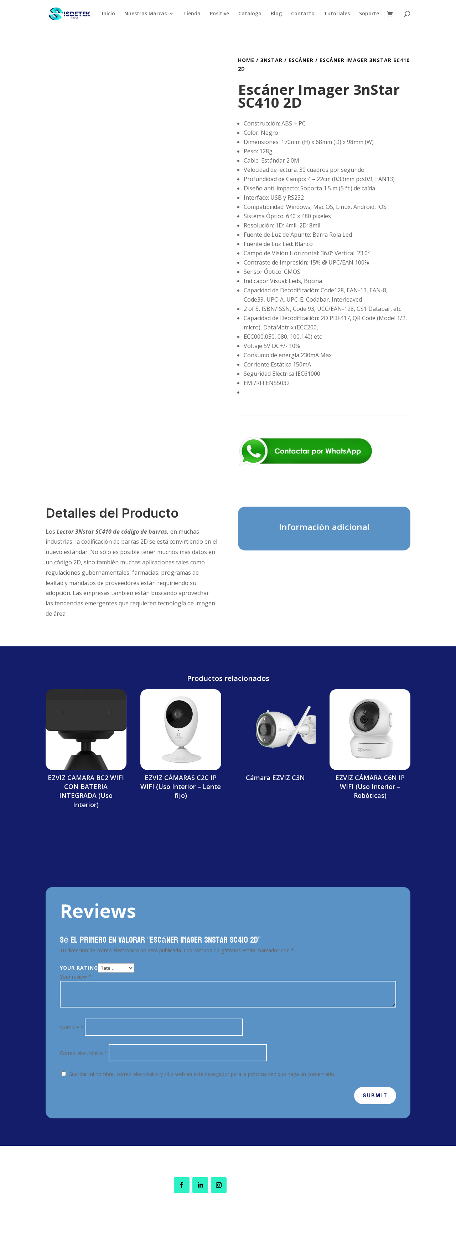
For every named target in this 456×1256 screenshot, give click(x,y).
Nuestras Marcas (145, 14)
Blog (276, 14)
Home (246, 60)
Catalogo (249, 14)
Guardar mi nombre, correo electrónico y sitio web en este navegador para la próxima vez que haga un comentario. (201, 1074)
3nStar (271, 60)
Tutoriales (337, 14)
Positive (219, 14)
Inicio (108, 14)
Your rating (79, 967)
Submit (375, 1095)
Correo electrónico (83, 1053)
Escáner (301, 60)
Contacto (303, 14)
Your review (75, 976)
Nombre (71, 1027)
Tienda (192, 14)
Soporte (369, 14)
